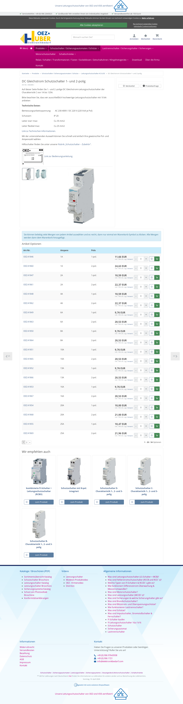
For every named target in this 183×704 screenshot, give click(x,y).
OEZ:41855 (28, 424)
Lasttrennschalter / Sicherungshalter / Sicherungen (126, 48)
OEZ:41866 (28, 377)
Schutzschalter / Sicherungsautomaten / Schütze (73, 48)
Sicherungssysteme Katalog (37, 589)
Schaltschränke (66, 54)
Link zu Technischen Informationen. (39, 131)
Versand (130, 259)
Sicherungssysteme (93, 673)
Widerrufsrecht (27, 647)
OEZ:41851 (28, 349)
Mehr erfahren (148, 18)
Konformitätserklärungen (36, 598)
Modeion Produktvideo (77, 579)
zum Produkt (41, 502)
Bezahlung (25, 653)
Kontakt (39, 65)
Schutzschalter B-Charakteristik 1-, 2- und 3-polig (38, 544)
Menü (25, 48)
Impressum (25, 662)
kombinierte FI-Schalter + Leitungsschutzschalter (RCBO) (39, 491)
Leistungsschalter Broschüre (38, 586)
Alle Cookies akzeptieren (91, 25)
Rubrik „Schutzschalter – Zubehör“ (74, 144)
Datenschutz (26, 656)
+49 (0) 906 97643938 (107, 655)
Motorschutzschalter (46, 54)
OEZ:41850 (28, 331)
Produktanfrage (152, 86)
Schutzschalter (115, 625)
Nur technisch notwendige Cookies (145, 24)
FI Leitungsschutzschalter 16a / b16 (124, 622)
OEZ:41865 (28, 358)
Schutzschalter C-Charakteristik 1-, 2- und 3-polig (144, 491)
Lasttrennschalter (116, 631)
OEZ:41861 (28, 284)
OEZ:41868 (28, 414)
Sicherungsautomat (117, 628)
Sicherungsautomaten (61, 673)
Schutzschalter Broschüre (36, 579)
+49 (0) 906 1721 (105, 658)
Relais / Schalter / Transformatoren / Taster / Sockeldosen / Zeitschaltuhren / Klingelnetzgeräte (81, 59)
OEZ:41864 (28, 340)
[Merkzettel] (151, 258)
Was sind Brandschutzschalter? (123, 601)
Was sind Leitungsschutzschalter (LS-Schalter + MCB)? (133, 576)
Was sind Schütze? (116, 610)
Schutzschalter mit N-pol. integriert (74, 490)
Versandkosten (27, 650)
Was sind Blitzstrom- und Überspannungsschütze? (132, 604)
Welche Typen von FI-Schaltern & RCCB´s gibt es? (131, 582)
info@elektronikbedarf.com (110, 661)
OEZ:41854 (28, 405)
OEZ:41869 (28, 433)
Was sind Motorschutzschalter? (123, 592)
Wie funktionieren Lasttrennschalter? (125, 607)
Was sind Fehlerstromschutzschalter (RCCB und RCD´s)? (135, 579)
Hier (70, 676)
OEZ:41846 (28, 256)
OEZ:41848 (28, 293)
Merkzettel (130, 86)
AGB (22, 659)
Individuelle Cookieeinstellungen (145, 26)
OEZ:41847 (28, 275)
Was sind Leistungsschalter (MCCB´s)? (126, 595)
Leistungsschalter (74, 576)
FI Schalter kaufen (116, 619)
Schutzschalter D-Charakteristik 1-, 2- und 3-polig (109, 491)
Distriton (70, 586)
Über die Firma (152, 59)
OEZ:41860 (28, 266)
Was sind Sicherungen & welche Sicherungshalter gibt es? (135, 598)
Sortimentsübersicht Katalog (38, 576)
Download (137, 59)
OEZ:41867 (28, 396)
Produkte (40, 48)
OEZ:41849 (28, 312)
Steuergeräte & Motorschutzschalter (116, 673)
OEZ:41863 (28, 321)
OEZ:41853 (28, 386)
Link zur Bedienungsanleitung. (58, 156)
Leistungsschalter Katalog (36, 582)
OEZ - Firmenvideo (74, 582)
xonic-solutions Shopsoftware (98, 685)
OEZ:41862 (28, 303)
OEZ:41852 (28, 368)
